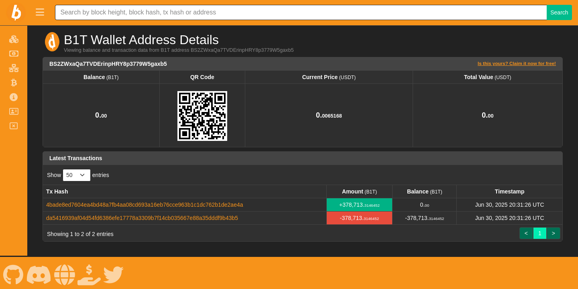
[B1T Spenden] (89, 272)
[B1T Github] (13, 272)
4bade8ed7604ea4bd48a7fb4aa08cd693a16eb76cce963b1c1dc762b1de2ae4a (144, 204)
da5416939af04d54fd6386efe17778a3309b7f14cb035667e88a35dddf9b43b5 (142, 218)
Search (559, 12)
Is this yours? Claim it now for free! (517, 63)
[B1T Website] (64, 272)
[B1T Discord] (38, 272)
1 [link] (539, 233)
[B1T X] (114, 272)
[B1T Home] (16, 12)
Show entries (78, 175)
